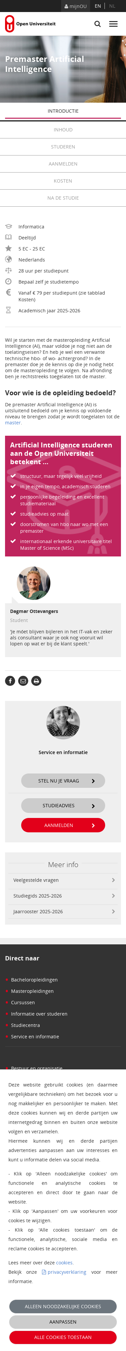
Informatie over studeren (36, 1014)
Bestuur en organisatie (33, 1068)
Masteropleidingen (29, 991)
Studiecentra (22, 1025)
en (98, 6)
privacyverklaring (67, 1272)
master (13, 422)
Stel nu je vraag (66, 780)
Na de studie (63, 198)
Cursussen (20, 1002)
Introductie (84, 111)
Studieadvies (69, 805)
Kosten (87, 181)
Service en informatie (32, 1036)
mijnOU (76, 6)
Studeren (86, 146)
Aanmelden (85, 164)
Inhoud (87, 129)
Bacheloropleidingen (31, 979)
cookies (64, 1262)
